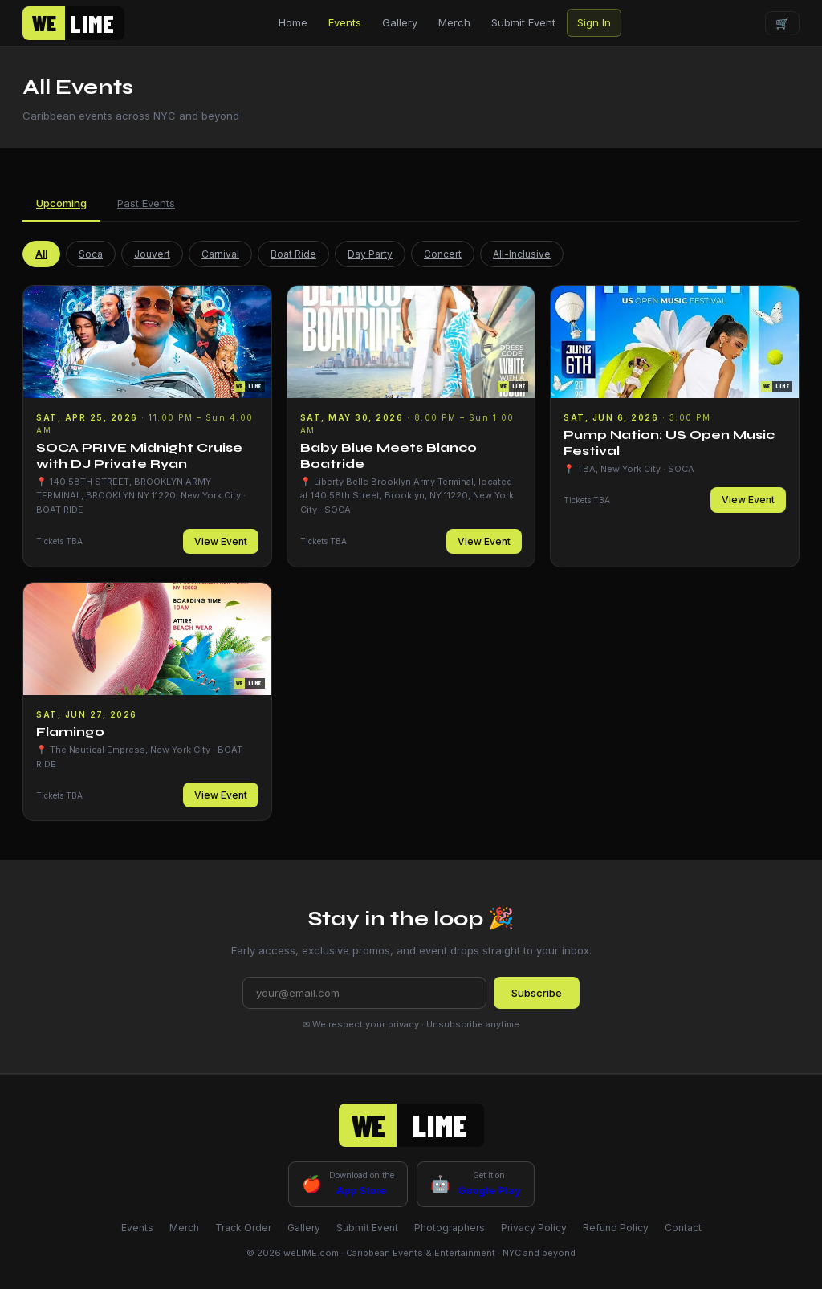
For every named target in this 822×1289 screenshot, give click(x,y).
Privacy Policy (534, 1228)
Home (293, 22)
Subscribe (536, 992)
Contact (683, 1228)
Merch (454, 22)
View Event (220, 541)
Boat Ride (293, 254)
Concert (443, 254)
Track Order (243, 1228)
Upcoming (61, 203)
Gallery (399, 22)
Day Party (370, 254)
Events (344, 22)
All (41, 254)
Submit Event (523, 22)
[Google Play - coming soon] (476, 1183)
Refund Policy (616, 1228)
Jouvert (152, 254)
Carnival (220, 254)
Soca (91, 254)
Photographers (449, 1228)
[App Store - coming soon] (348, 1183)
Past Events (146, 203)
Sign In (594, 22)
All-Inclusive (522, 254)
